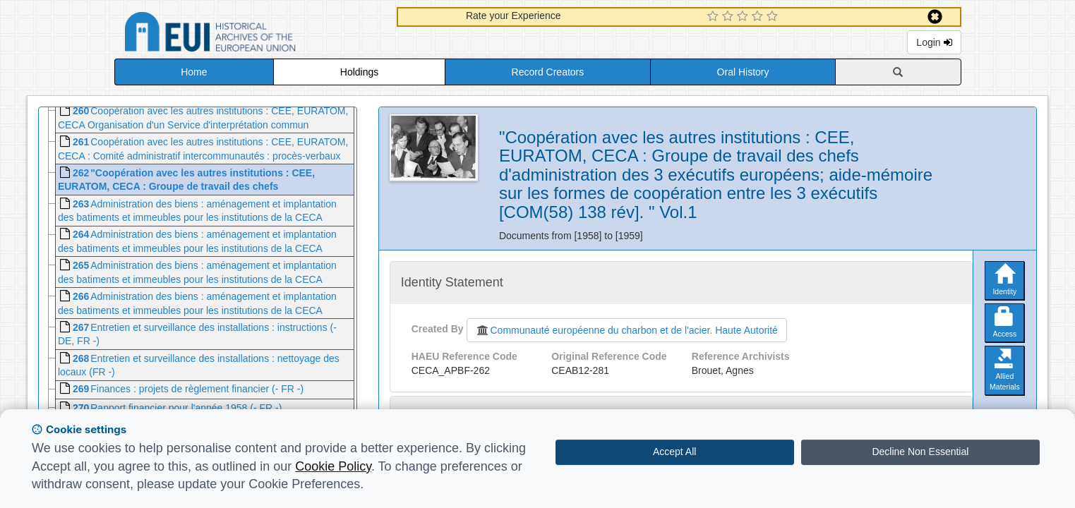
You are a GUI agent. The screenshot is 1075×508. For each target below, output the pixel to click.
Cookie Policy (333, 466)
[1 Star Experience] (714, 16)
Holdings (359, 72)
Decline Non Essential (920, 451)
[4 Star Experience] (759, 16)
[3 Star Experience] (744, 16)
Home (194, 72)
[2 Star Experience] (729, 16)
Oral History (743, 72)
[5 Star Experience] (774, 16)
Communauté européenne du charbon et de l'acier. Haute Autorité (627, 330)
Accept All (674, 451)
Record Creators (548, 72)
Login (933, 42)
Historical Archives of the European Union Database (250, 34)
